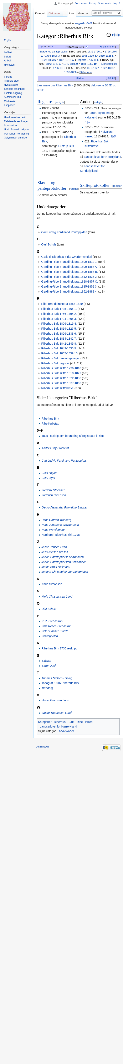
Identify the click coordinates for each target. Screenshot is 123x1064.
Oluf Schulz (48, 244)
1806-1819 (89, 55)
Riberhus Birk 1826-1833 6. (59, 333)
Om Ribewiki (42, 746)
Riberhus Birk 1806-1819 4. (59, 323)
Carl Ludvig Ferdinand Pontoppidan (64, 232)
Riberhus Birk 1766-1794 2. (59, 313)
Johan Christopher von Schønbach (63, 562)
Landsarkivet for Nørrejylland (102, 156)
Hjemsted (9, 64)
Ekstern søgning (13, 93)
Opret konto (104, 3)
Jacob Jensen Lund (54, 547)
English (8, 40)
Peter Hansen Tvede (54, 631)
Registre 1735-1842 (88, 60)
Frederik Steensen (53, 490)
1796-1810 (59, 68)
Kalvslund (90, 117)
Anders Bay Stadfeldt (55, 448)
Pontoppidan (49, 636)
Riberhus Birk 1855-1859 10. (59, 353)
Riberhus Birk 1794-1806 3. (59, 318)
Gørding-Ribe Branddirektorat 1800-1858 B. (69, 271)
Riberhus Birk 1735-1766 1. (59, 308)
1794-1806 (52, 55)
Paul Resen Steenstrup (56, 626)
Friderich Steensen (53, 495)
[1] (86, 122)
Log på (117, 3)
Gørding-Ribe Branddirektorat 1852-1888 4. (69, 291)
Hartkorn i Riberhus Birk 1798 (60, 534)
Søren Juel (48, 665)
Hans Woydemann (53, 529)
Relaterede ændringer (16, 121)
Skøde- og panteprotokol (53, 51)
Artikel (7, 60)
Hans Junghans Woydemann (60, 524)
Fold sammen (107, 46)
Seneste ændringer (14, 88)
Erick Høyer (49, 473)
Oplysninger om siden (16, 137)
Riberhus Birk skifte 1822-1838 (61, 378)
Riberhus (60, 722)
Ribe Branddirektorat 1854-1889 (62, 303)
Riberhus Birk (75, 47)
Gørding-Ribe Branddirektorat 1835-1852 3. (69, 286)
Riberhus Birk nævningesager (60, 358)
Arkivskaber (66, 731)
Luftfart (8, 52)
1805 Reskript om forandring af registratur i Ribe (72, 435)
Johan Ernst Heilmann (55, 566)
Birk (71, 722)
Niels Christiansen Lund (56, 596)
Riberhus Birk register (55, 363)
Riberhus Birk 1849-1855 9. (59, 348)
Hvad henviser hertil (15, 117)
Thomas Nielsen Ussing (56, 678)
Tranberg (47, 688)
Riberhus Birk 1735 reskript (59, 648)
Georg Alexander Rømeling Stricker (64, 507)
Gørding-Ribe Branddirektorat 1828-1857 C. (69, 281)
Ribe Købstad (50, 423)
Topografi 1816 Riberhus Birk (60, 683)
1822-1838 (107, 68)
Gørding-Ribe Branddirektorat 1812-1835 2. (69, 276)
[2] (111, 136)
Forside (8, 76)
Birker (80, 78)
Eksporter (9, 105)
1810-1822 (93, 68)
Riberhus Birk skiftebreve (57, 388)
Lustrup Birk (66, 146)
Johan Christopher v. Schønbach (62, 557)
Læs (71, 13)
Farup (92, 113)
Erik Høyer (48, 478)
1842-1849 (53, 63)
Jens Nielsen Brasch (54, 552)
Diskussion (81, 3)
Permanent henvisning (16, 133)
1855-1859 (89, 63)
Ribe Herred (84, 722)
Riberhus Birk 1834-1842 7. (59, 338)
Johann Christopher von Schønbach (64, 571)
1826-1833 (49, 60)
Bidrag (92, 3)
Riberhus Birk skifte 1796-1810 (61, 368)
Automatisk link (12, 97)
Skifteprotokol (109, 63)
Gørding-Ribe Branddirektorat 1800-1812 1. (69, 261)
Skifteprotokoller (95, 185)
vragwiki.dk (82, 23)
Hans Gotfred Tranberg (56, 520)
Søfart (7, 56)
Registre (44, 101)
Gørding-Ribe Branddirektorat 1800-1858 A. (69, 266)
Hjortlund (104, 113)
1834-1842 (66, 60)
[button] (107, 47)
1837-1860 (70, 72)
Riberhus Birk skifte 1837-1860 (61, 383)
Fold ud (111, 78)
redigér (60, 102)
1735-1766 (95, 51)
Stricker (46, 660)
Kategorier (45, 722)
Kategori (40, 13)
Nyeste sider (11, 84)
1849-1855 (70, 63)
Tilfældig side (11, 80)
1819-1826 (106, 55)
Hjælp (116, 34)
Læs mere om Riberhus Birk (55, 85)
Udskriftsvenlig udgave (16, 129)
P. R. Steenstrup (51, 621)
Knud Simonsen (51, 584)
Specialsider (10, 125)
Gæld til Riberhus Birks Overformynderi (66, 256)
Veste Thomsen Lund (55, 700)
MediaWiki (9, 101)
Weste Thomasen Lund (56, 712)
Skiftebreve (86, 72)
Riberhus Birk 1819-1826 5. (59, 328)
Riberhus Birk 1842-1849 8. (59, 343)
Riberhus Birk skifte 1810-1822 (61, 373)
